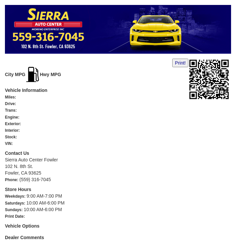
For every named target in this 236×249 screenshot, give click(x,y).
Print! (180, 63)
